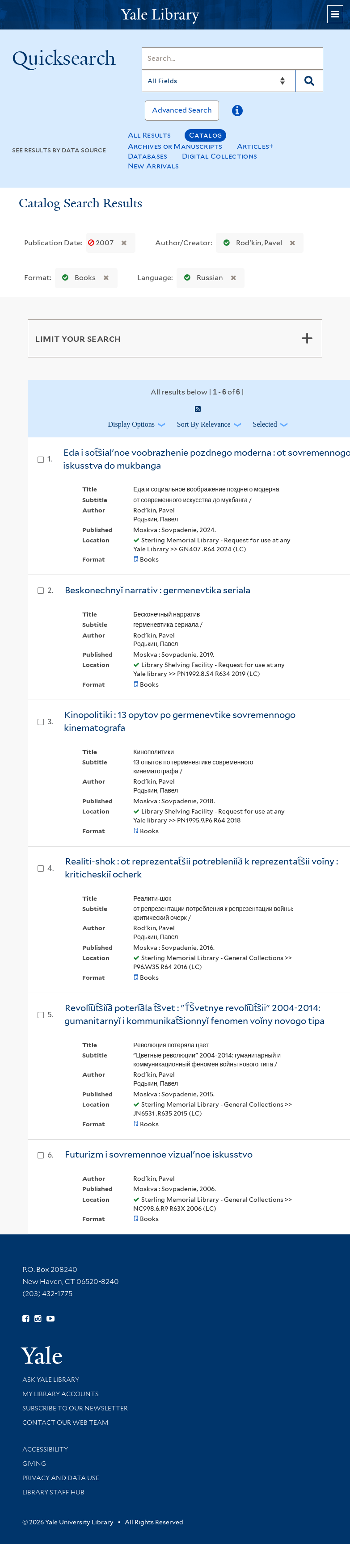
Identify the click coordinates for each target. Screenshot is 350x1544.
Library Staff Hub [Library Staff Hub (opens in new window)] (53, 1492)
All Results (149, 135)
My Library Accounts (60, 1393)
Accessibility (45, 1449)
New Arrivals (153, 166)
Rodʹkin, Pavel (250, 243)
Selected (265, 424)
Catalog (205, 135)
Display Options (131, 424)
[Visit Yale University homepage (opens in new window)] (41, 1352)
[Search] (233, 58)
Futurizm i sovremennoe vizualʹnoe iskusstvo (159, 1154)
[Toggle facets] (307, 338)
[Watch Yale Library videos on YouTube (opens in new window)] (50, 1319)
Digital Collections (219, 156)
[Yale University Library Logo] (175, 15)
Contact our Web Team (65, 1422)
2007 (101, 243)
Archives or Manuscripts (175, 146)
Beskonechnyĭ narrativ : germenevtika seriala (157, 590)
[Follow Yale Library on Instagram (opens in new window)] (37, 1319)
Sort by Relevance (204, 424)
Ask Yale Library (50, 1379)
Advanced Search (182, 110)
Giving (34, 1463)
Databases (148, 156)
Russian (201, 277)
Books (77, 277)
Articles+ (255, 146)
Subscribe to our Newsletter (75, 1408)
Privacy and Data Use (60, 1477)
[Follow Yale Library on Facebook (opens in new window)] (25, 1319)
